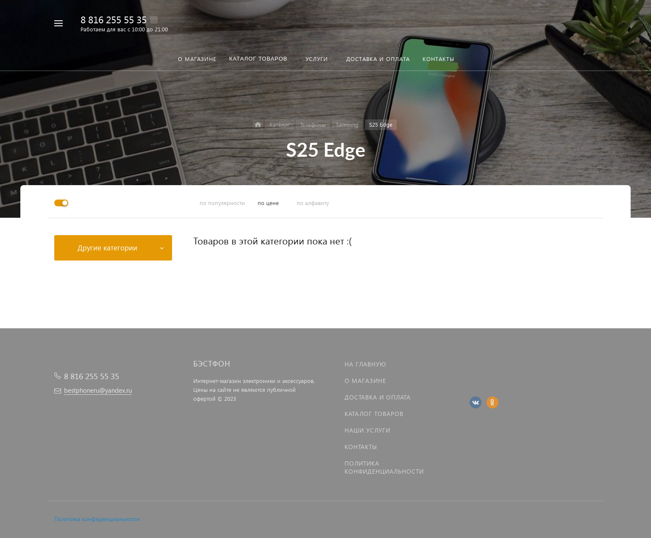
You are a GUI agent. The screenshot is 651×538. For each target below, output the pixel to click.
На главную (365, 364)
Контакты (361, 447)
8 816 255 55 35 (114, 19)
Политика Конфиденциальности (384, 467)
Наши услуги (367, 430)
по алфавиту (313, 202)
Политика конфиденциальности (97, 519)
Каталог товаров (374, 414)
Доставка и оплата (378, 397)
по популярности (222, 202)
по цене (268, 202)
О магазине (365, 381)
